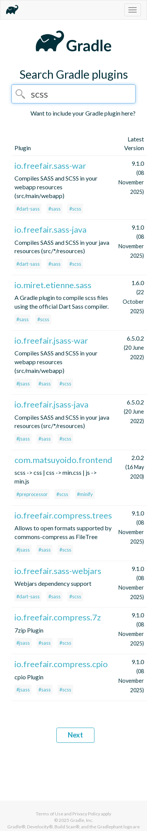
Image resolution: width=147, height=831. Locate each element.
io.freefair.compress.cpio (61, 664)
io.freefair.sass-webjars (57, 571)
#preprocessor (32, 494)
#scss (75, 209)
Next (75, 735)
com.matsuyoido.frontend (63, 460)
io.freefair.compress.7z (57, 617)
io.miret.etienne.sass (52, 285)
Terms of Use (49, 814)
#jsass (23, 384)
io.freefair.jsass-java (51, 404)
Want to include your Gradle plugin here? (83, 113)
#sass (54, 209)
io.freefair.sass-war (50, 165)
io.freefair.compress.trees (63, 515)
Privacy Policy (86, 814)
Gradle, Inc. (81, 820)
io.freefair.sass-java (50, 229)
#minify (85, 494)
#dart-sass (28, 209)
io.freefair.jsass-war (51, 340)
